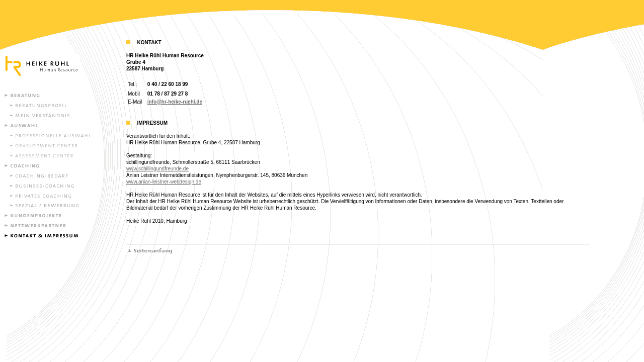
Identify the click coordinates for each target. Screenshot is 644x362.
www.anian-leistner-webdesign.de (163, 182)
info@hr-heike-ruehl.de (174, 102)
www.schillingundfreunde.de (157, 168)
